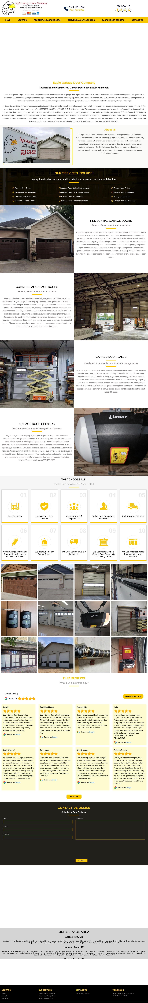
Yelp (125, 10)
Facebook (117, 10)
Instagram (121, 10)
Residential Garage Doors (47, 20)
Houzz (129, 10)
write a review (133, 696)
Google (17, 734)
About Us (22, 20)
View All (74, 797)
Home (7, 20)
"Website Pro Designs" (120, 995)
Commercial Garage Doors (81, 20)
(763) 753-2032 (76, 10)
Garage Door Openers (113, 20)
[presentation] (84, 849)
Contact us (137, 20)
